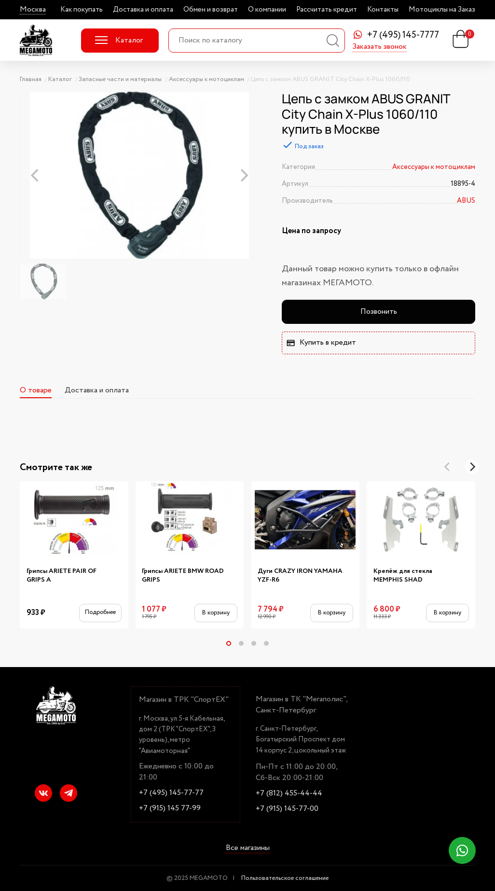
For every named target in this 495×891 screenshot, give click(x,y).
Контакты (383, 9)
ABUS (466, 201)
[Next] (472, 466)
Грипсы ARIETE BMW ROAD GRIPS (183, 576)
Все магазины (248, 848)
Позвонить (378, 311)
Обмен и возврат (210, 9)
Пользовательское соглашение (285, 878)
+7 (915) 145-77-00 (287, 809)
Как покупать (81, 9)
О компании (267, 9)
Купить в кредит (321, 342)
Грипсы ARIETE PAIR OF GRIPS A (61, 576)
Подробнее (100, 612)
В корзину (216, 612)
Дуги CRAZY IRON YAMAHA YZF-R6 (300, 576)
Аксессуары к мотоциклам (433, 167)
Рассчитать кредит (326, 9)
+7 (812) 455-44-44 (289, 793)
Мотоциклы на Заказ (442, 9)
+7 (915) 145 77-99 (170, 808)
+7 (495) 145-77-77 (171, 793)
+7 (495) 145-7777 (403, 35)
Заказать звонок (379, 47)
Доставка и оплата (143, 9)
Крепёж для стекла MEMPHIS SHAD (402, 576)
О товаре (36, 390)
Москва (33, 9)
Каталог (119, 40)
